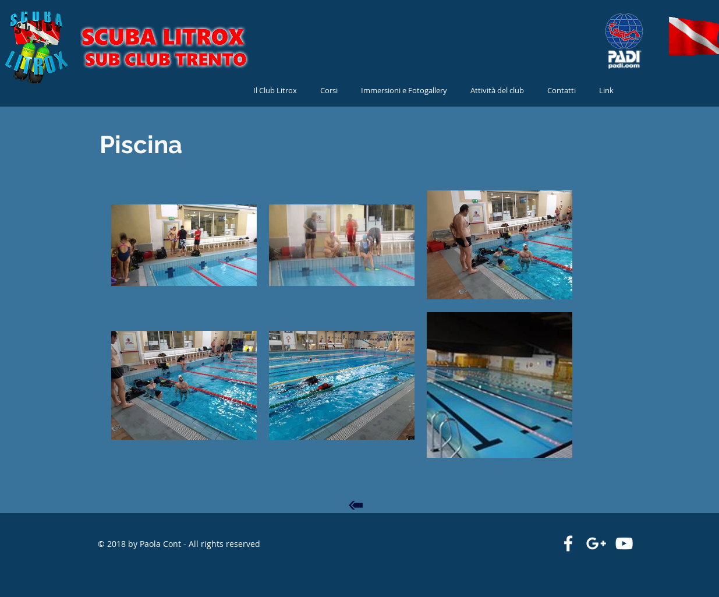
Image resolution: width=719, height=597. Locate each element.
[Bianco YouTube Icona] (624, 543)
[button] (497, 90)
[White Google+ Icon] (596, 543)
